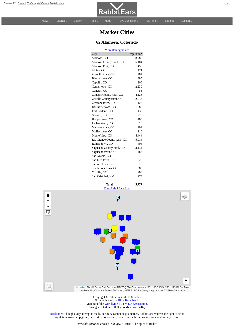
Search (78, 20)
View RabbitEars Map (117, 188)
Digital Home (57, 3)
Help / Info (151, 20)
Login (227, 3)
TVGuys (31, 3)
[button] (133, 251)
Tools (93, 20)
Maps (108, 20)
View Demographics (117, 50)
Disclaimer (56, 313)
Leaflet (80, 287)
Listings (61, 20)
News (45, 20)
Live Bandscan (127, 20)
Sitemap (169, 20)
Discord (22, 3)
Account (185, 20)
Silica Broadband (128, 300)
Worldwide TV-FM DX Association (126, 303)
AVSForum (43, 3)
